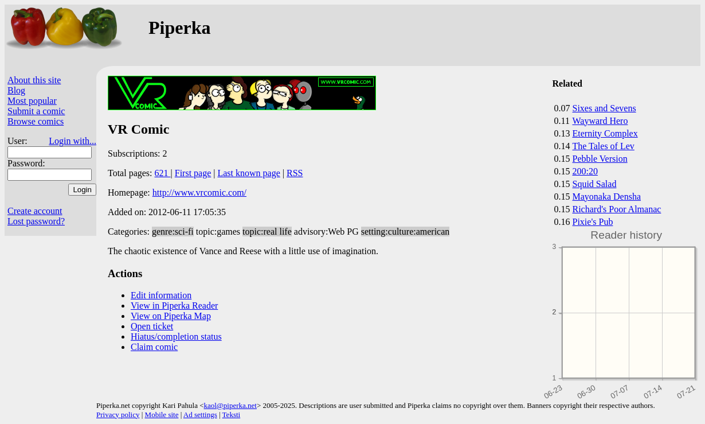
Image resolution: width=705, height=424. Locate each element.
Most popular (32, 101)
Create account (34, 211)
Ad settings (200, 414)
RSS (295, 173)
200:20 (585, 171)
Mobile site (162, 414)
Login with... (72, 141)
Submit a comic (36, 111)
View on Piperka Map (171, 316)
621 (163, 173)
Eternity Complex (605, 133)
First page (193, 173)
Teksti (231, 414)
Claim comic (154, 347)
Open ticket (152, 326)
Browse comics (35, 121)
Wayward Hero (600, 121)
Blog (16, 90)
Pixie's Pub (593, 222)
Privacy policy (117, 414)
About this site (34, 80)
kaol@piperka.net (229, 405)
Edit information (161, 295)
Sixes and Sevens (604, 108)
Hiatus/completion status (176, 336)
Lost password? (36, 221)
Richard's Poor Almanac (617, 209)
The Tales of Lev (603, 146)
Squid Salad (595, 184)
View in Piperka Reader (174, 305)
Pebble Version (600, 159)
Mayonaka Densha (607, 196)
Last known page (248, 173)
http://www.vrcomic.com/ (199, 192)
